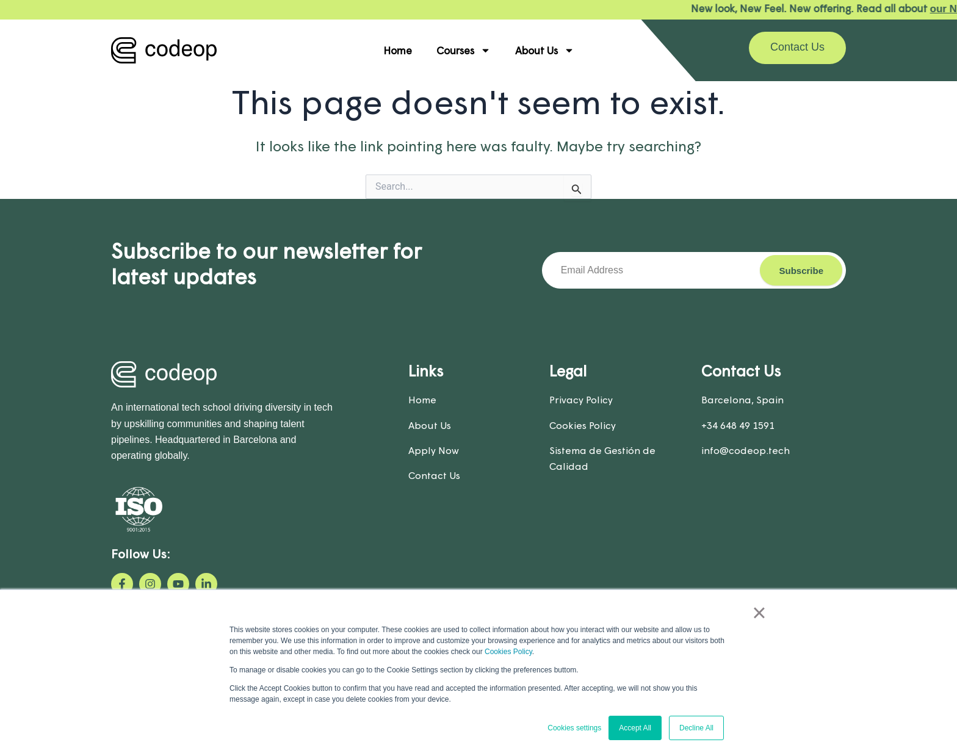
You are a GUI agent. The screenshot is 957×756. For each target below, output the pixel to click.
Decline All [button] (696, 728)
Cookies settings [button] (574, 728)
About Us (544, 50)
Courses (463, 50)
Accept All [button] (635, 728)
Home (397, 50)
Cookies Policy (508, 651)
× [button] (759, 612)
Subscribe (801, 270)
